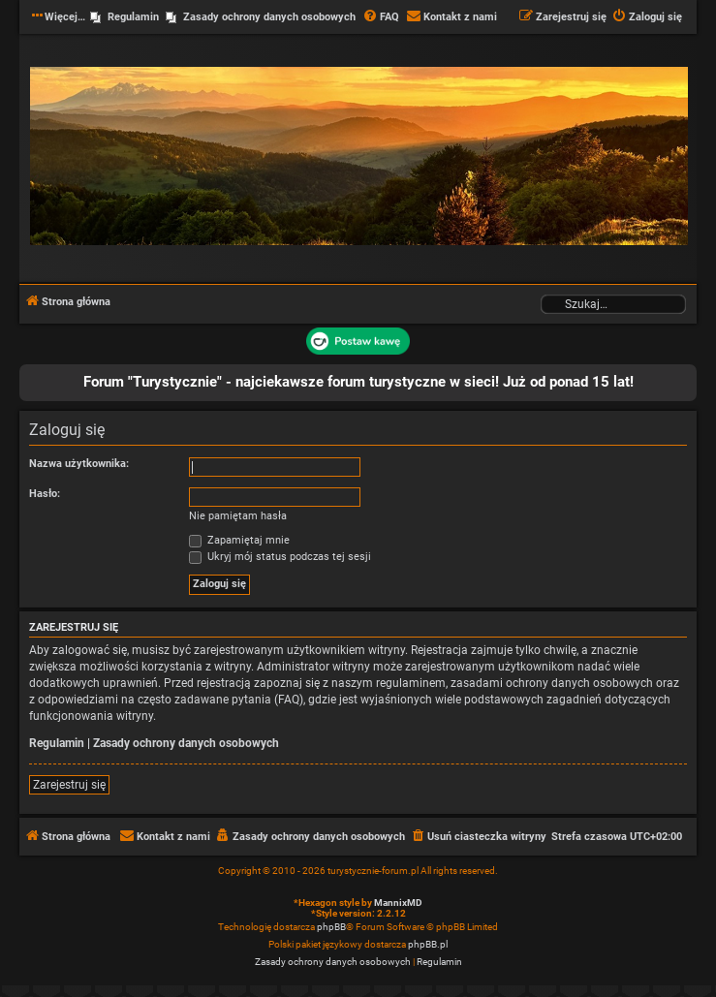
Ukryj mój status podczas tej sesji (280, 556)
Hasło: (44, 493)
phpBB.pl (428, 944)
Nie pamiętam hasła (238, 516)
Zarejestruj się (69, 785)
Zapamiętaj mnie (239, 540)
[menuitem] (380, 17)
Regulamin (56, 743)
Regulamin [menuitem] (133, 17)
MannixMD (398, 902)
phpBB (331, 926)
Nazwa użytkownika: (79, 463)
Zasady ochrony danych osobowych (186, 743)
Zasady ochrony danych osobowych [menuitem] (269, 17)
